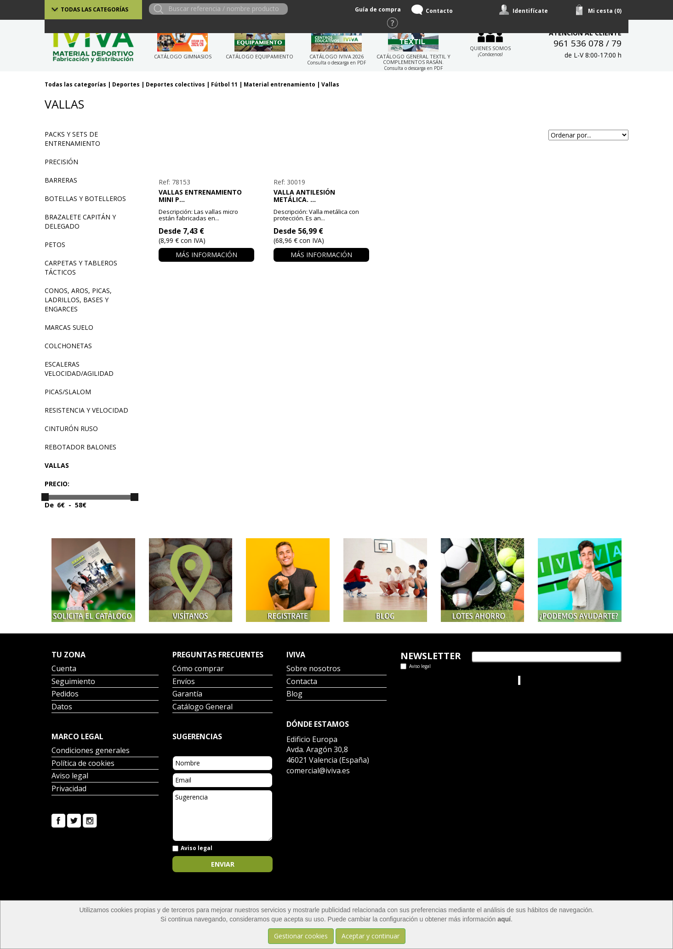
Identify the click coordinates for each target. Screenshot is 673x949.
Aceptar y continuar (370, 936)
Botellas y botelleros (85, 198)
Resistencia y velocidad (86, 410)
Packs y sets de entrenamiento (72, 139)
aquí (504, 919)
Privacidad (68, 789)
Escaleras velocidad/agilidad (79, 369)
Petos (55, 244)
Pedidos (65, 694)
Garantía (187, 694)
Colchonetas (68, 345)
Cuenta (63, 669)
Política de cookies (82, 763)
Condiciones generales (90, 751)
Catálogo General (202, 707)
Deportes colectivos (175, 84)
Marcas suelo (69, 327)
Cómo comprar (198, 669)
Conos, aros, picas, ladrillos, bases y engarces (78, 299)
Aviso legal (69, 776)
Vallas (330, 84)
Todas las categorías (94, 9)
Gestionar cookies (301, 936)
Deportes (126, 84)
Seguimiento (73, 682)
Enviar (222, 864)
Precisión (61, 161)
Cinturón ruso (71, 428)
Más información (206, 254)
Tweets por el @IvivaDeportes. (446, 680)
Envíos (183, 682)
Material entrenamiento (279, 84)
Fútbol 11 (224, 84)
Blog (294, 694)
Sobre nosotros (313, 669)
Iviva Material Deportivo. (556, 680)
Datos (61, 707)
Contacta (301, 682)
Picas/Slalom (68, 391)
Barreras (61, 180)
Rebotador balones (80, 447)
